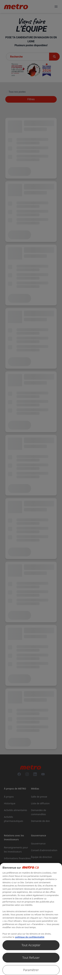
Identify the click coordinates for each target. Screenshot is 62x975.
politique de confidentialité (29, 937)
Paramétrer (31, 970)
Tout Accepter (31, 945)
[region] (31, 919)
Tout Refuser (31, 958)
